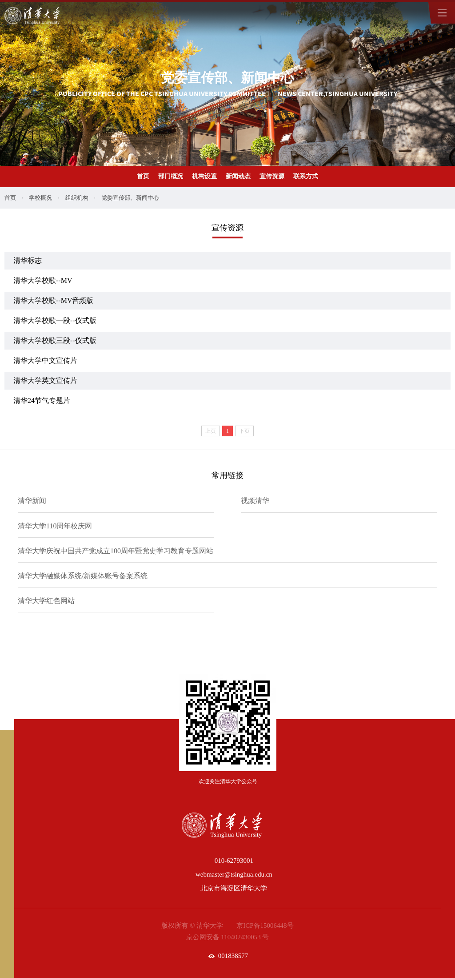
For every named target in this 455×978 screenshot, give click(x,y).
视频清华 (255, 500)
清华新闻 (32, 500)
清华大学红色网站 (46, 600)
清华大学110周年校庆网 (55, 526)
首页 (143, 176)
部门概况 (170, 176)
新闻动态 (238, 176)
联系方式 (305, 176)
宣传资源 (271, 176)
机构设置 (204, 176)
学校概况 (40, 197)
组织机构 (76, 197)
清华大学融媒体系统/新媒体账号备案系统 (83, 576)
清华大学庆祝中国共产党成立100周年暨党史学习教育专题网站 (115, 551)
